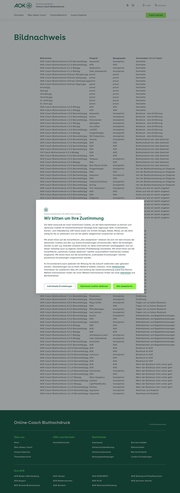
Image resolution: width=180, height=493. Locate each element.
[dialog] (90, 246)
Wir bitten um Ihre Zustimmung (74, 219)
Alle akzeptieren (124, 286)
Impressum (125, 273)
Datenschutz (118, 267)
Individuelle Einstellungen (59, 286)
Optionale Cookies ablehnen (94, 286)
